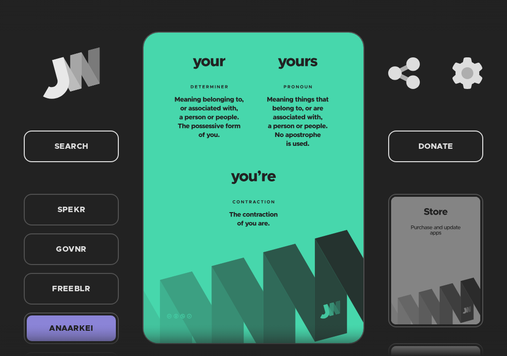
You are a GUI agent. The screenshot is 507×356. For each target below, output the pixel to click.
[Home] (71, 73)
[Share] (404, 73)
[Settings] (467, 73)
